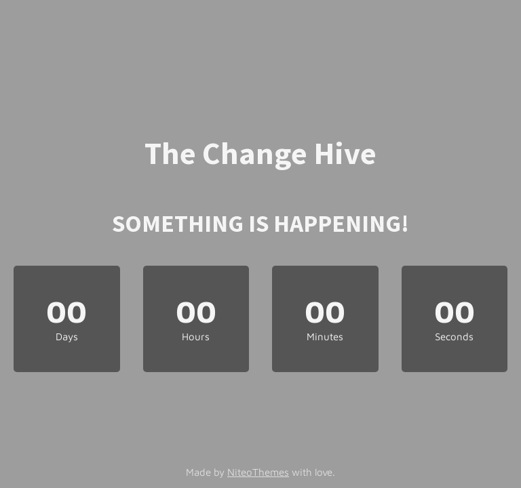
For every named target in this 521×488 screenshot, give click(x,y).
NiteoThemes (258, 472)
